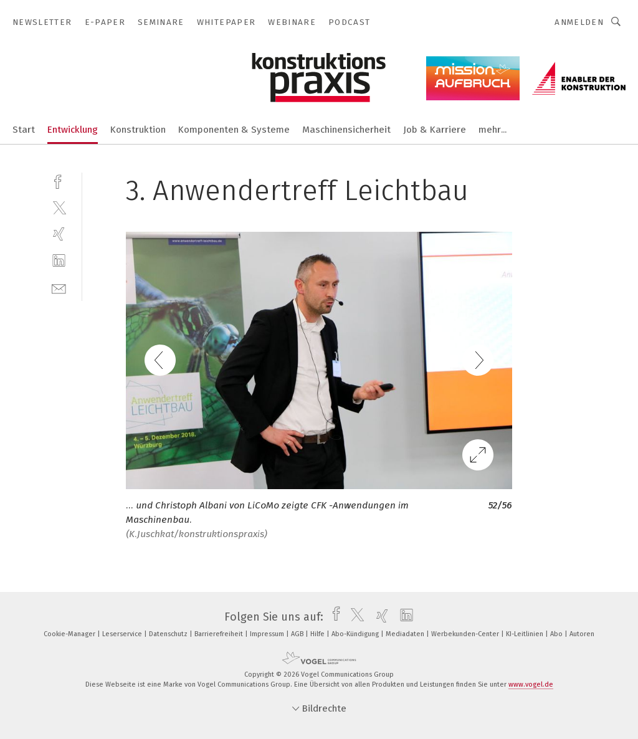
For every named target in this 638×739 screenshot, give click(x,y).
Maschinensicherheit (346, 129)
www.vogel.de (530, 684)
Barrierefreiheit (219, 634)
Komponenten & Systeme (234, 129)
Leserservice (123, 634)
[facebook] (59, 180)
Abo (557, 634)
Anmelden (579, 22)
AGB (298, 634)
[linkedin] (59, 261)
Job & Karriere (434, 129)
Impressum (268, 634)
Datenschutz (169, 634)
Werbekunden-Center (466, 634)
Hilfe (318, 634)
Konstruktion (138, 129)
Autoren (581, 634)
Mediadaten (406, 634)
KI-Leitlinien (525, 634)
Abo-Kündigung (356, 634)
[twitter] (59, 207)
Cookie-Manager (70, 634)
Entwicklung (72, 129)
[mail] (59, 287)
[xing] (59, 234)
